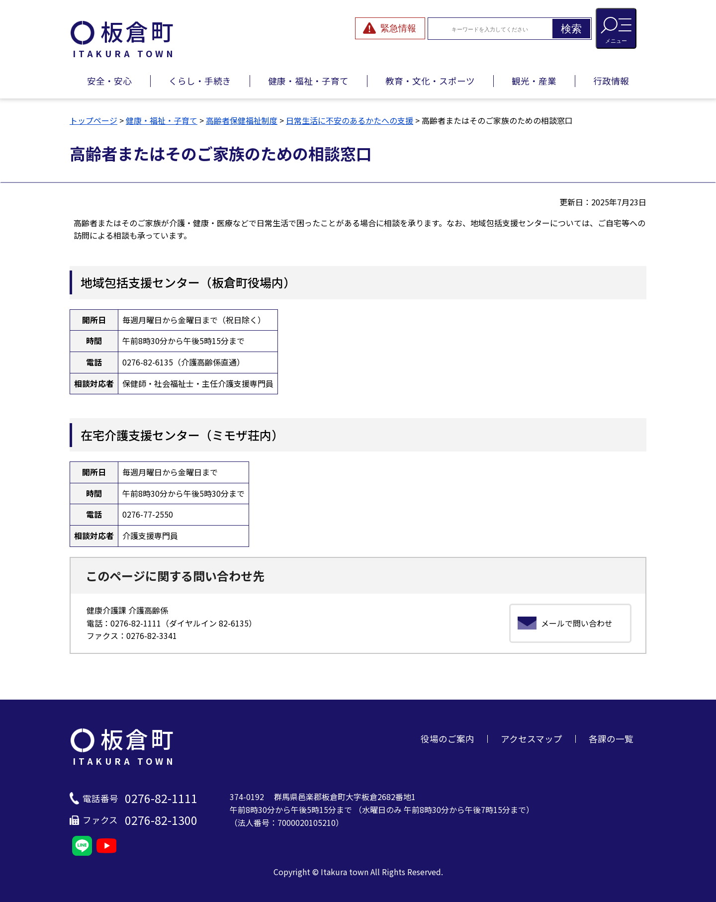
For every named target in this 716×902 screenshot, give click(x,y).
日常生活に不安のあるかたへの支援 (349, 120)
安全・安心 (109, 81)
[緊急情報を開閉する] (390, 28)
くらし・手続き (200, 81)
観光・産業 (534, 81)
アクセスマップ (531, 738)
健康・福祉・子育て (308, 81)
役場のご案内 (447, 738)
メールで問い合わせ (577, 623)
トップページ (93, 120)
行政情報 (611, 81)
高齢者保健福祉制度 (241, 120)
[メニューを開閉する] (616, 28)
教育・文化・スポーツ (430, 81)
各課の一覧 (611, 738)
